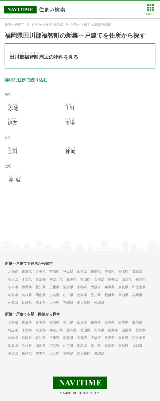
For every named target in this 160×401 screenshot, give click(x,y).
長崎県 (27, 302)
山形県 (82, 271)
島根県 (27, 295)
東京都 (41, 279)
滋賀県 (68, 287)
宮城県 (54, 271)
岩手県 (41, 271)
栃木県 (123, 271)
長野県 (140, 279)
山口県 (68, 295)
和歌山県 (139, 287)
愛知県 (41, 287)
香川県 (96, 295)
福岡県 (137, 295)
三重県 (54, 287)
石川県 (99, 279)
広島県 (54, 295)
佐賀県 (13, 302)
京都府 (82, 287)
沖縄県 (99, 302)
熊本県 (41, 302)
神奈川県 (56, 279)
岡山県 (41, 295)
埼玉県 (13, 279)
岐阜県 (13, 287)
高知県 (123, 295)
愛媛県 (110, 295)
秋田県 (68, 271)
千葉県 (27, 279)
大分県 (54, 302)
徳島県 (82, 295)
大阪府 (96, 287)
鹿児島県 (83, 302)
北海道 (13, 271)
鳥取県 (13, 295)
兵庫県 (110, 287)
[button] (150, 13)
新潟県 (72, 279)
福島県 (96, 271)
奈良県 (123, 287)
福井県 (113, 279)
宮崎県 (68, 302)
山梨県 (127, 279)
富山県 (85, 279)
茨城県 (110, 271)
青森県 (27, 271)
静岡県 (27, 287)
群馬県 (137, 271)
